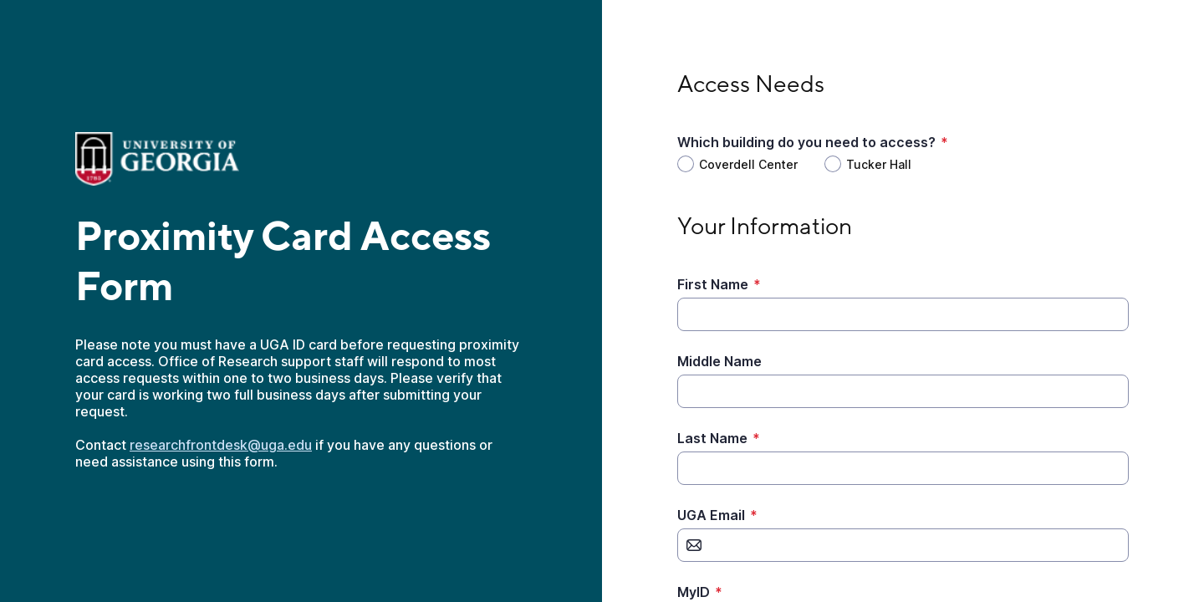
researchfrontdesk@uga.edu (221, 444)
